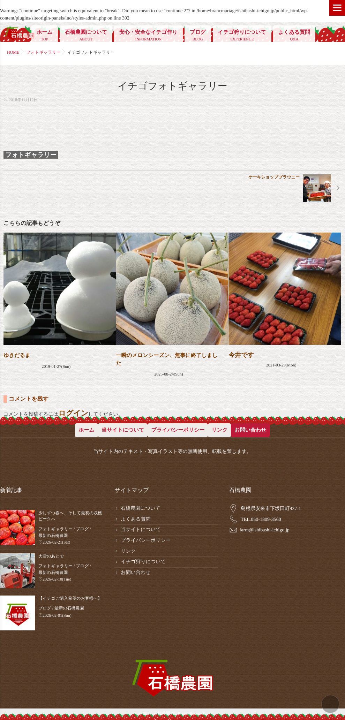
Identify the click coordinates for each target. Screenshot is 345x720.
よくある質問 (294, 36)
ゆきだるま (19, 354)
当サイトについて (123, 427)
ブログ (198, 36)
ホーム (45, 36)
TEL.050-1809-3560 (261, 517)
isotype (184, 708)
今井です (241, 354)
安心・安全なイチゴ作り (148, 36)
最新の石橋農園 (53, 532)
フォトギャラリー (31, 154)
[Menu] (337, 8)
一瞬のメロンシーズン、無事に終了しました (167, 358)
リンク (219, 427)
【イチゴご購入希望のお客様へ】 (70, 595)
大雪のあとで (51, 553)
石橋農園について (86, 36)
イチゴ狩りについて (242, 36)
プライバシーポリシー (177, 427)
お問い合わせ (250, 427)
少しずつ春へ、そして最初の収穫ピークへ (70, 513)
